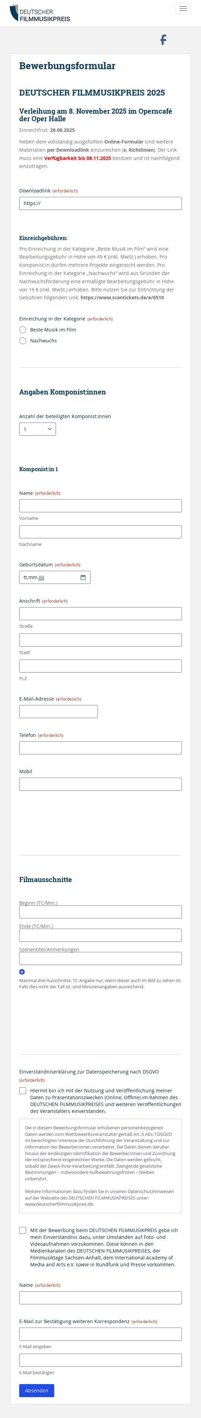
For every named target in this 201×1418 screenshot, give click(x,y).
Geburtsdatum (49, 564)
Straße (26, 626)
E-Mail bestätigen (36, 1372)
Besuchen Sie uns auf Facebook (163, 39)
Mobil (25, 771)
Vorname (28, 518)
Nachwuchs (43, 340)
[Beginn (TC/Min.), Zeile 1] (100, 911)
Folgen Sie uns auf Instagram (182, 39)
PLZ (23, 678)
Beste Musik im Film (53, 329)
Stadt (24, 652)
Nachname (30, 544)
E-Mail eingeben (35, 1346)
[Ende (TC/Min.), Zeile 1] (100, 935)
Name (39, 1285)
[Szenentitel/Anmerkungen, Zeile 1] (100, 958)
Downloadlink (48, 190)
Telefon (41, 735)
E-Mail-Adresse (50, 698)
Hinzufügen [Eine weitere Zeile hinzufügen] (22, 972)
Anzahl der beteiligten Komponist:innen (65, 416)
